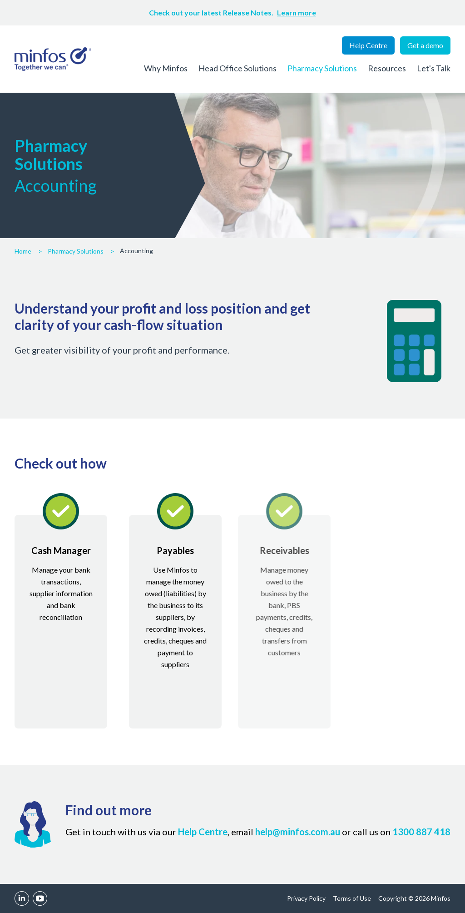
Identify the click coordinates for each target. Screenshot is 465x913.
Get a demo (425, 45)
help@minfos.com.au (297, 831)
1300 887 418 (421, 831)
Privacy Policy (306, 898)
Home (23, 251)
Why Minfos (166, 68)
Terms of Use (352, 898)
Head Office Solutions (237, 68)
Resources (387, 68)
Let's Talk (433, 68)
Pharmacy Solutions (322, 68)
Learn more (296, 12)
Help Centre (368, 45)
